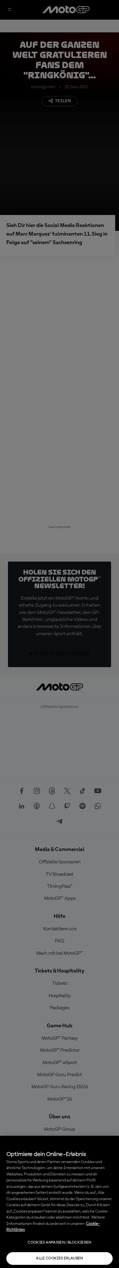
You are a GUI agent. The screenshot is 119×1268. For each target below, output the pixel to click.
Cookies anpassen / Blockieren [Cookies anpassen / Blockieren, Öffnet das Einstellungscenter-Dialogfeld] (59, 1243)
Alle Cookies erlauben (59, 1258)
